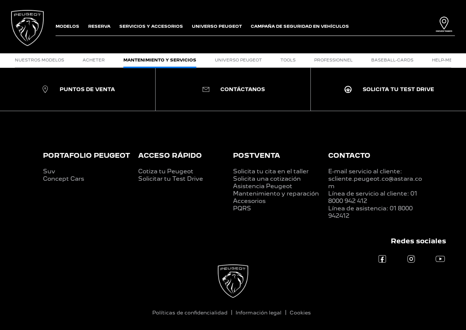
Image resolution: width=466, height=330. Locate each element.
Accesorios (249, 200)
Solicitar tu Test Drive (170, 178)
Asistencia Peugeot (262, 186)
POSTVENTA (256, 155)
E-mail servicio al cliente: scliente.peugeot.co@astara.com (375, 179)
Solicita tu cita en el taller (271, 171)
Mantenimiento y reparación (276, 193)
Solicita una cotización (267, 178)
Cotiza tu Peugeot (165, 171)
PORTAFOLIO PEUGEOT (86, 155)
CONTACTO (349, 155)
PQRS (242, 208)
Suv (49, 171)
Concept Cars (63, 178)
